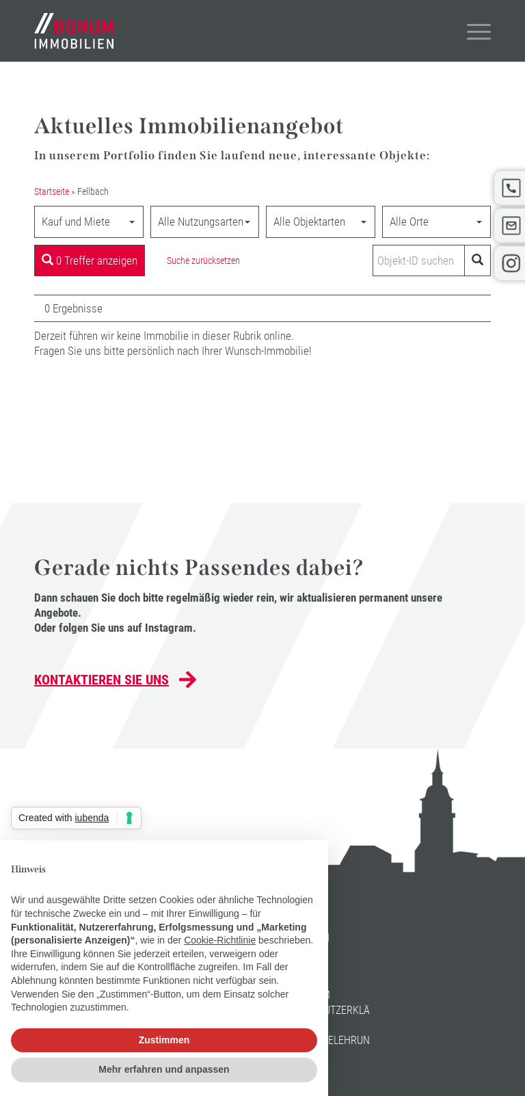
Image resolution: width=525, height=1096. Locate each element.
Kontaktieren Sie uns (101, 679)
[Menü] (472, 31)
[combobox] (89, 221)
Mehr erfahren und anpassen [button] (163, 1069)
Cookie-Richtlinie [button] (220, 940)
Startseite (51, 191)
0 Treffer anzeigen (89, 260)
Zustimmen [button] (164, 1039)
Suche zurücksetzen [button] (203, 260)
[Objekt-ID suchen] (421, 260)
